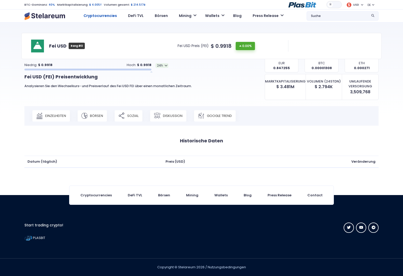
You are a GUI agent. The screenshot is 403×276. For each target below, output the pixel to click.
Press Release (279, 195)
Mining (192, 195)
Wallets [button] (212, 15)
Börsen (161, 15)
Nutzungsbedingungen (227, 267)
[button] (302, 4)
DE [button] (369, 5)
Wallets (221, 195)
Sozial (128, 115)
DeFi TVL (136, 15)
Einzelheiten (51, 115)
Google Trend (215, 115)
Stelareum (187, 267)
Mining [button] (185, 15)
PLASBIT (34, 237)
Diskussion (168, 115)
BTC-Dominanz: (36, 5)
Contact (315, 195)
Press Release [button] (266, 15)
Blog (237, 15)
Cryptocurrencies (100, 15)
